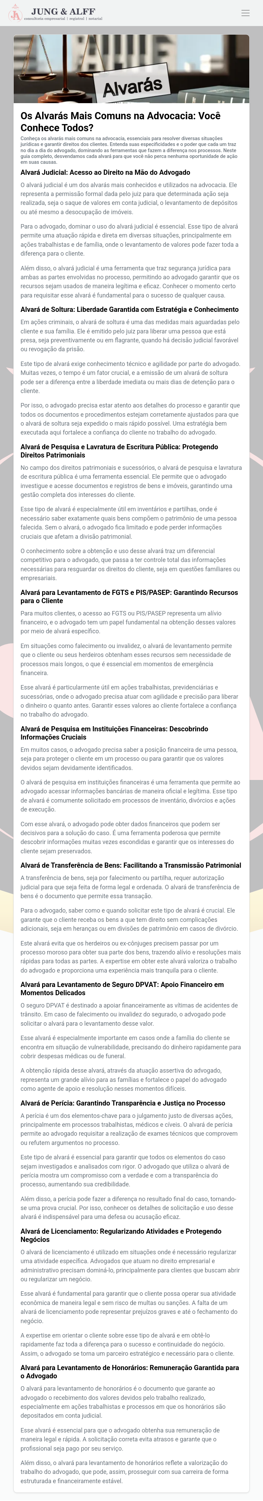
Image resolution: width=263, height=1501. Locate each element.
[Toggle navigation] (245, 13)
